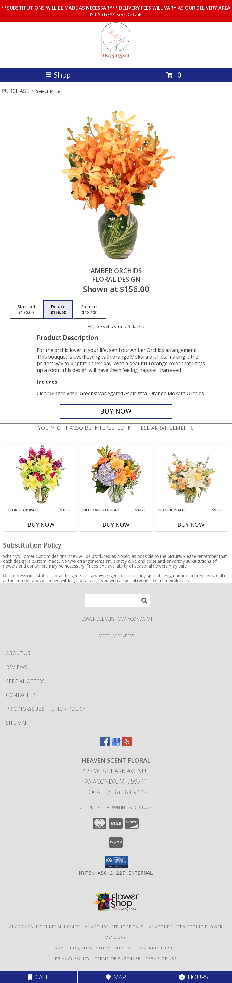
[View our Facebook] (105, 744)
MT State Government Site (145, 948)
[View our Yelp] (127, 744)
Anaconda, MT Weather (82, 948)
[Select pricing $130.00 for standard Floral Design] (26, 310)
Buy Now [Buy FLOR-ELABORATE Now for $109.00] (41, 524)
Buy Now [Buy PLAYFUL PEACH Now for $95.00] (191, 524)
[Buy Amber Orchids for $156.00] (116, 411)
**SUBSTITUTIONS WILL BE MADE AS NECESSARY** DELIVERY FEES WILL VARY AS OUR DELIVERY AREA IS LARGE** (116, 11)
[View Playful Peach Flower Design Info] (191, 475)
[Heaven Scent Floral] (116, 58)
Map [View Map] (116, 977)
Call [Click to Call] (38, 977)
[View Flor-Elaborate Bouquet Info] (41, 475)
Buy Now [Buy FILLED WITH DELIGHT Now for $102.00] (116, 524)
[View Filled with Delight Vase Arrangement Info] (116, 475)
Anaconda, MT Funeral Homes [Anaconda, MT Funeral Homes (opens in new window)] (44, 926)
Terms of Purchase (117, 958)
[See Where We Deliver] (116, 635)
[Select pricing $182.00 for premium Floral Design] (90, 310)
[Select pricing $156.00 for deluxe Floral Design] (58, 310)
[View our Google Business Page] (116, 744)
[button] (116, 862)
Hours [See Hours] (193, 977)
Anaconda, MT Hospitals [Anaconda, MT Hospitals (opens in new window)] (114, 926)
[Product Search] (117, 600)
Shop (58, 75)
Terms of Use (161, 958)
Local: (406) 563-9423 (116, 792)
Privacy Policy (72, 958)
